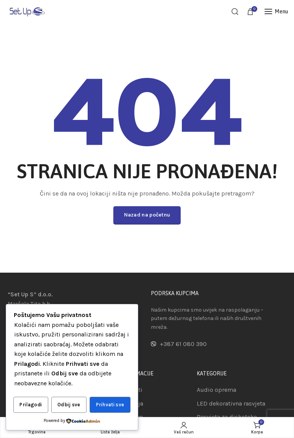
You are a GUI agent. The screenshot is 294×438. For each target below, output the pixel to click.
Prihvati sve (110, 405)
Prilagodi (31, 405)
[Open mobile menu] (276, 11)
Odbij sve (68, 405)
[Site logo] (27, 11)
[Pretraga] (235, 11)
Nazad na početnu (147, 215)
